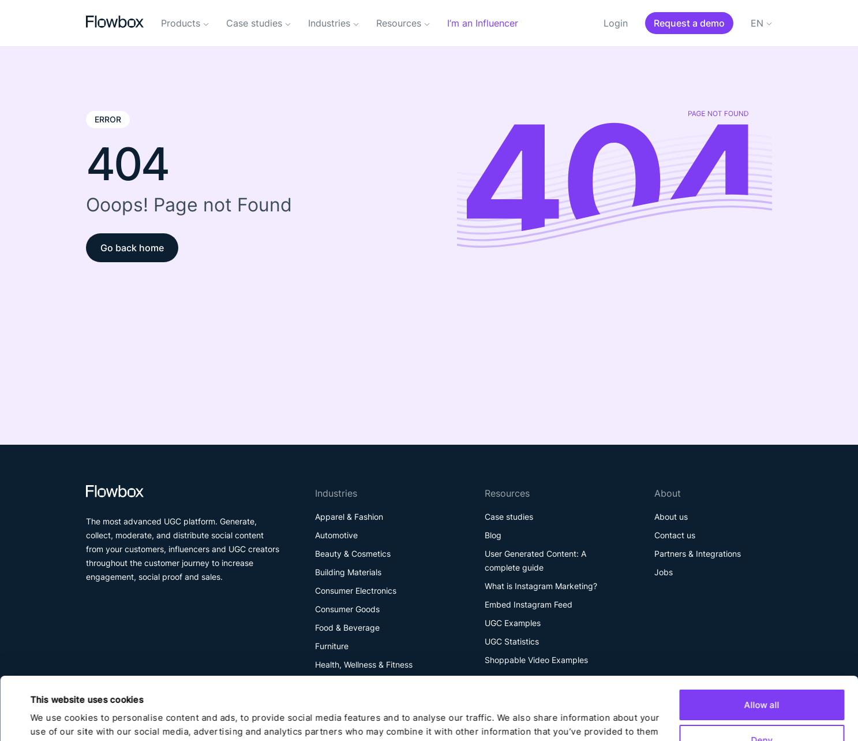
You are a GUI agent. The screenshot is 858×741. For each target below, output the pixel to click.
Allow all (762, 646)
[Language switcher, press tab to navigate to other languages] (761, 28)
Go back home (132, 248)
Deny (762, 680)
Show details (57, 718)
